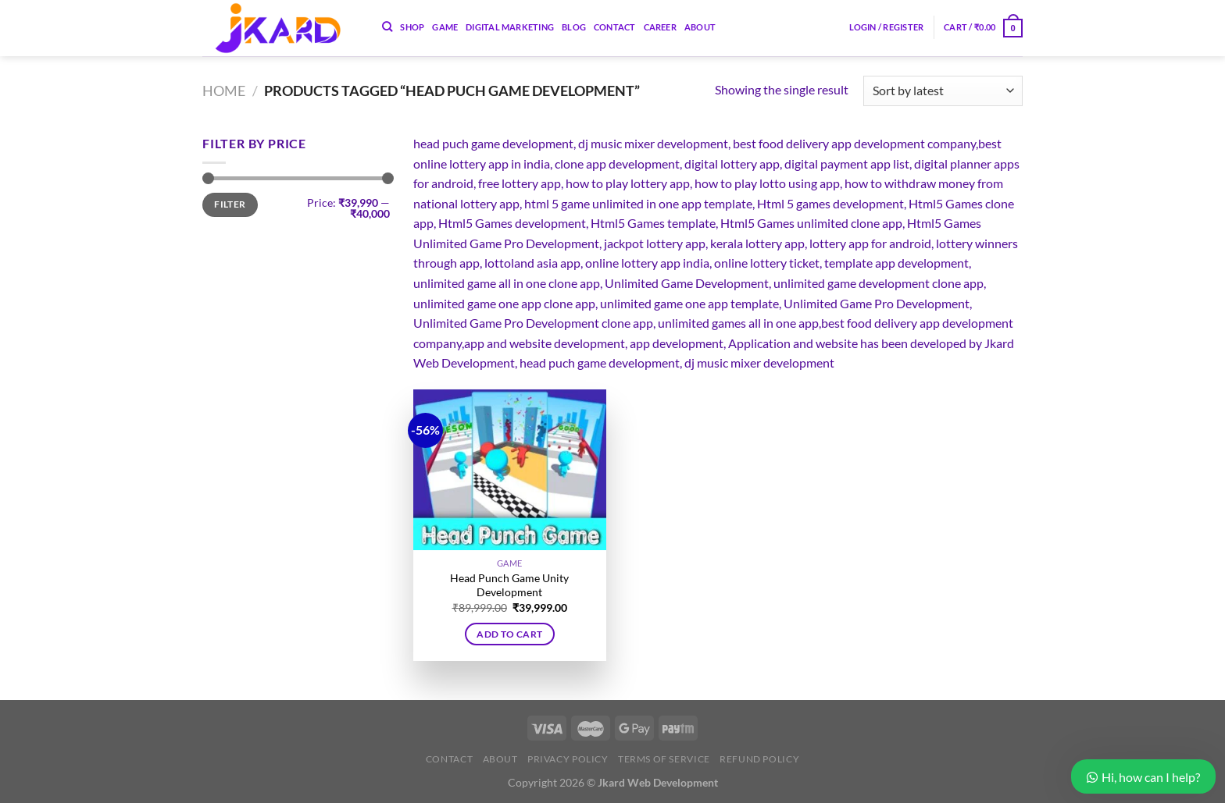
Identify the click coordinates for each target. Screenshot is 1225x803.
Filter (229, 204)
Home (223, 90)
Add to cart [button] (509, 634)
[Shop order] (943, 91)
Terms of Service (664, 759)
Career (660, 27)
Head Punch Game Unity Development (509, 585)
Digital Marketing (510, 27)
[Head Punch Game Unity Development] (509, 469)
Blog (574, 27)
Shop (412, 27)
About (700, 27)
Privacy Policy (568, 759)
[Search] (387, 26)
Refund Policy (759, 759)
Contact (615, 27)
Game (445, 27)
